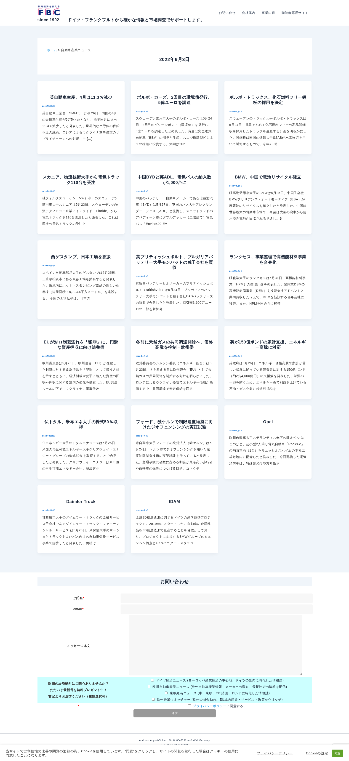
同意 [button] (337, 753)
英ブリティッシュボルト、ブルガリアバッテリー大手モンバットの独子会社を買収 (174, 262)
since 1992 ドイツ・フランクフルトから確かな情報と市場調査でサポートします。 (121, 20)
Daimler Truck (81, 501)
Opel (268, 422)
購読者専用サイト (295, 13)
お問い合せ (227, 13)
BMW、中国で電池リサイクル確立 (268, 177)
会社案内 (248, 13)
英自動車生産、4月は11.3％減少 (81, 97)
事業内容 (268, 13)
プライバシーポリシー (209, 706)
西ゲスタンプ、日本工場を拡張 (81, 257)
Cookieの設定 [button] (317, 753)
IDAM (174, 501)
